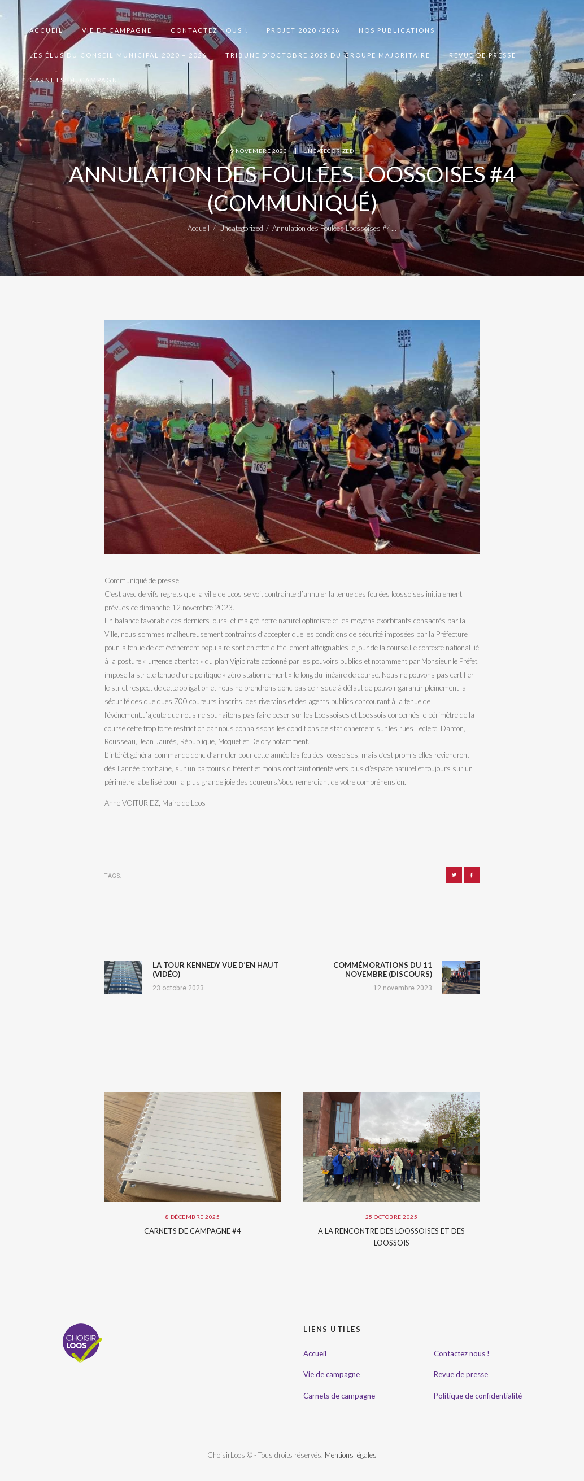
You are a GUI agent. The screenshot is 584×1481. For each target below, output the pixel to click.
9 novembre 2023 (258, 150)
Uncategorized (328, 150)
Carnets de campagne (339, 1395)
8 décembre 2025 (192, 1216)
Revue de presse (461, 1374)
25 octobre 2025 (391, 1216)
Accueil (199, 228)
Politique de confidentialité (478, 1395)
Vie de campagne (331, 1374)
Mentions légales (351, 1455)
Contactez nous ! (462, 1353)
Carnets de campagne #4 (192, 1230)
